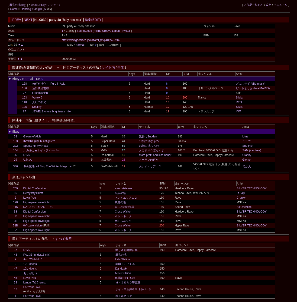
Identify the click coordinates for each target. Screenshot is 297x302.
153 (24, 97)
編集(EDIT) (93, 20)
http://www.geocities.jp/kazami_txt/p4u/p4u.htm (90, 40)
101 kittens (30, 264)
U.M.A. (27, 159)
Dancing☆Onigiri (32, 9)
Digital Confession (34, 188)
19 (15, 159)
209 (15, 188)
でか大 (246, 166)
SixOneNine (244, 207)
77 (24, 93)
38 (15, 211)
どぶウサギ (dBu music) (250, 83)
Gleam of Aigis (32, 136)
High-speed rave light (36, 202)
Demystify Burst (33, 193)
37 (15, 250)
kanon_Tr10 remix (34, 282)
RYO (239, 102)
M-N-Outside (123, 273)
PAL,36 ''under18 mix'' (37, 254)
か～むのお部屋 (124, 207)
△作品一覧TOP (253, 4)
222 (15, 145)
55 (15, 193)
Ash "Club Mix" (32, 259)
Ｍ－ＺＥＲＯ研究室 (127, 282)
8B (15, 216)
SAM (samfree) (251, 150)
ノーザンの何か (148, 159)
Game (14, 9)
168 (24, 83)
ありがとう (30, 273)
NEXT (28, 20)
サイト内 (108, 67)
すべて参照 (63, 239)
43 (15, 254)
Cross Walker (123, 211)
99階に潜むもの (149, 141)
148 (24, 102)
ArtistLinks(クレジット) (45, 4)
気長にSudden (148, 136)
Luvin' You (29, 197)
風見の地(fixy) (18, 4)
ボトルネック (123, 216)
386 (15, 166)
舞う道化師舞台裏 (126, 250)
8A (15, 230)
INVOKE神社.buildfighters (39, 141)
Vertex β (37, 97)
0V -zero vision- (32, 225)
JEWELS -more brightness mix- (51, 111)
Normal (79, 45)
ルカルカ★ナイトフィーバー (41, 150)
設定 (268, 4)
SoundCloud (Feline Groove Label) (99, 30)
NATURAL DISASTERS (37, 207)
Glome (246, 159)
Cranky (246, 155)
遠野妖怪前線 (40, 88)
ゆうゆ (241, 193)
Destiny (37, 106)
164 (15, 150)
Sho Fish (247, 145)
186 (24, 88)
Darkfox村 (121, 268)
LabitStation (122, 259)
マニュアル (280, 4)
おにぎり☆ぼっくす (151, 150)
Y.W (238, 111)
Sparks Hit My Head (35, 145)
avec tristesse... (124, 188)
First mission (40, 93)
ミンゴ (246, 141)
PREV (16, 20)
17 (15, 289)
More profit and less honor (155, 155)
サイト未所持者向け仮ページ (133, 289)
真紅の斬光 (39, 102)
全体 (120, 67)
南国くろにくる (125, 264)
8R (15, 221)
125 (24, 106)
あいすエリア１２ (150, 166)
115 (15, 207)
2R (15, 155)
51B (15, 225)
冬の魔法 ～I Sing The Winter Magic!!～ (47, 166)
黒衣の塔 (120, 193)
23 (15, 282)
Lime (245, 136)
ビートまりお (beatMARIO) (253, 88)
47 (15, 268)
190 (15, 202)
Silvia (239, 97)
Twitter (126, 30)
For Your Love (32, 287)
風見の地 (120, 202)
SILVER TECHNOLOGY (252, 188)
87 (24, 111)
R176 (26, 155)
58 (15, 136)
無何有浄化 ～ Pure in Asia (48, 83)
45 (15, 278)
